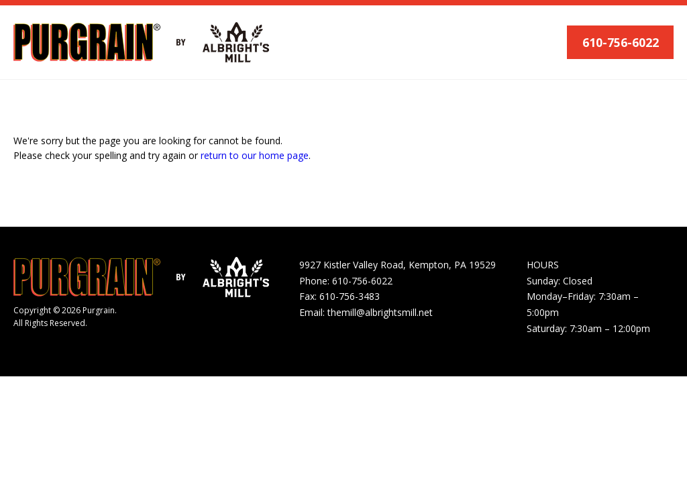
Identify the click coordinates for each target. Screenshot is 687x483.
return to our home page (255, 155)
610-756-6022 (620, 42)
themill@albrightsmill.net (380, 312)
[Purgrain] (86, 42)
